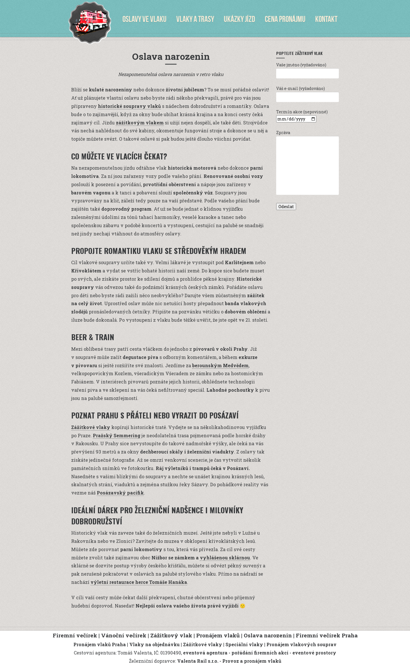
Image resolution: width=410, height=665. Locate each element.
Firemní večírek (75, 635)
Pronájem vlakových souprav (301, 644)
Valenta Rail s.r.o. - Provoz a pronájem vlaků (229, 661)
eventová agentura (205, 653)
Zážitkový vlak (171, 635)
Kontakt (326, 19)
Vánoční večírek (123, 635)
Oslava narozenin (268, 635)
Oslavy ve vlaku (144, 19)
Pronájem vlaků (218, 635)
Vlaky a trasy (195, 19)
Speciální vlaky (244, 644)
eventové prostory (314, 653)
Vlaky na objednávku (154, 644)
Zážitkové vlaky (90, 427)
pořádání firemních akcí (259, 653)
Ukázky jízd (239, 19)
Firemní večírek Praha (327, 635)
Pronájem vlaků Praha (99, 644)
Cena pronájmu (285, 19)
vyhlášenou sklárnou (225, 558)
